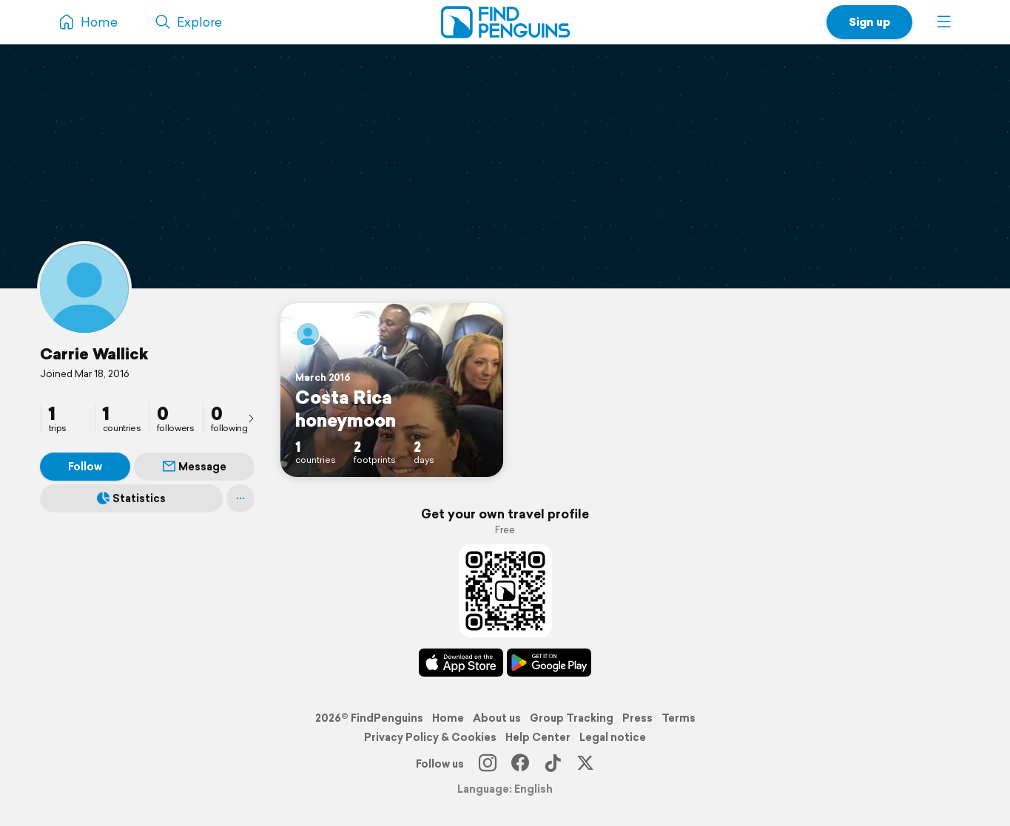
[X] (585, 763)
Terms (678, 718)
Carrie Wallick (94, 353)
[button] (944, 22)
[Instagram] (487, 763)
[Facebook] (520, 763)
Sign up (869, 22)
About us (497, 718)
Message (194, 466)
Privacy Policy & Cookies (430, 737)
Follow (85, 466)
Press (637, 718)
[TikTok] (553, 763)
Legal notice (612, 737)
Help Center (537, 737)
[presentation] (250, 417)
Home (448, 718)
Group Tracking (571, 718)
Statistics (131, 498)
